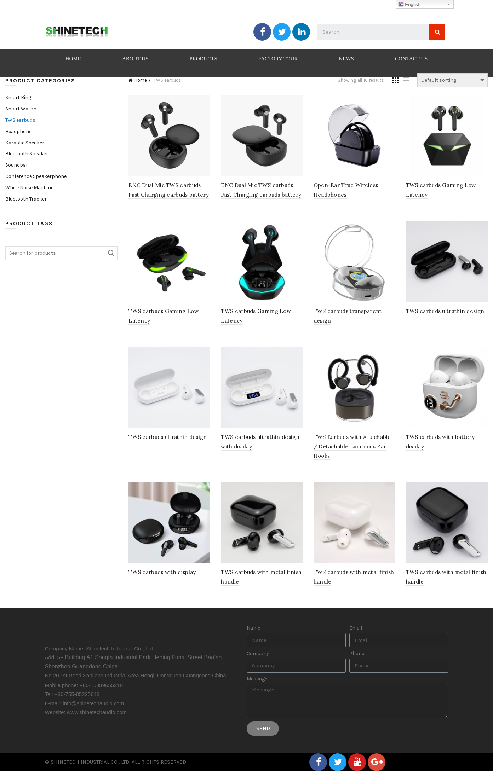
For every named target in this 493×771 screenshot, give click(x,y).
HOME (73, 59)
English (409, 4)
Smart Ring (18, 97)
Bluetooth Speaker (26, 154)
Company (258, 653)
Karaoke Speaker (24, 143)
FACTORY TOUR (278, 59)
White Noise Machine (29, 188)
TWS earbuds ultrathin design (445, 311)
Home (140, 80)
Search (111, 253)
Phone (356, 653)
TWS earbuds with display (162, 572)
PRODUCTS (203, 59)
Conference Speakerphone (36, 176)
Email (355, 628)
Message (257, 679)
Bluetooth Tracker (26, 199)
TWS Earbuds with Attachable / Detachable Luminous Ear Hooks (352, 446)
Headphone (18, 131)
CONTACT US (411, 59)
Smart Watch (20, 109)
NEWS (346, 59)
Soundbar (16, 165)
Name (253, 628)
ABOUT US (135, 59)
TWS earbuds (20, 120)
